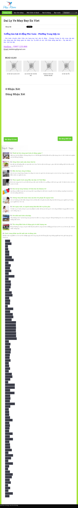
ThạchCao (8, 477)
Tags (11, 148)
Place (7, 441)
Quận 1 (7, 444)
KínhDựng (8, 374)
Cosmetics (8, 292)
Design (7, 303)
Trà (6, 485)
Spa (6, 469)
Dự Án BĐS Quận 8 (10, 333)
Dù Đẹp (7, 311)
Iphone (7, 368)
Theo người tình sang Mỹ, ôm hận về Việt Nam (29, 180)
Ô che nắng (9, 433)
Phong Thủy (9, 439)
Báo (7, 262)
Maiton (8, 395)
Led (7, 382)
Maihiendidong (10, 393)
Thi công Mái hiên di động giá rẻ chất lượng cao (29, 224)
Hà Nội (7, 355)
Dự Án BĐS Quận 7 (10, 330)
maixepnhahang (10, 403)
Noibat (7, 425)
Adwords (8, 243)
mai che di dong (14, 505)
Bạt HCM (8, 265)
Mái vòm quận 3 (10, 387)
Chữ (7, 279)
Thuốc (7, 479)
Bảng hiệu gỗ (9, 260)
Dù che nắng (9, 308)
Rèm (7, 452)
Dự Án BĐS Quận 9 (10, 336)
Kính (7, 371)
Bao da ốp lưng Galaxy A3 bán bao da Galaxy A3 (29, 189)
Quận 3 (8, 447)
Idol (7, 363)
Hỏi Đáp (8, 360)
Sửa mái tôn (9, 474)
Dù (6, 306)
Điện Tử (8, 344)
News (7, 412)
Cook (7, 289)
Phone (7, 436)
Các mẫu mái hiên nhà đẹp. (21, 215)
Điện (7, 341)
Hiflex (7, 357)
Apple (7, 251)
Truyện (8, 488)
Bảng (7, 254)
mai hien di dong (4, 505)
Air (6, 246)
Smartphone (9, 463)
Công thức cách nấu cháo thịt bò (23, 162)
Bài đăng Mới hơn (65, 139)
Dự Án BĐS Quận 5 (10, 327)
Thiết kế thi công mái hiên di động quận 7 (27, 153)
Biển (7, 273)
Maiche (7, 390)
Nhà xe (7, 417)
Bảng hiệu (8, 257)
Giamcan (8, 349)
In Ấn (7, 365)
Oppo (7, 431)
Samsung (8, 458)
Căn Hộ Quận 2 (10, 276)
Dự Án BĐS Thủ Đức (11, 338)
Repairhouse (9, 455)
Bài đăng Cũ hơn (11, 139)
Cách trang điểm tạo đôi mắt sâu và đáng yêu (20, 233)
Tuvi (7, 490)
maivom (8, 398)
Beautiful (8, 270)
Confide (8, 287)
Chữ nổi (8, 281)
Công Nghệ (9, 295)
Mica (7, 409)
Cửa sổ (8, 300)
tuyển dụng (9, 493)
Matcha (8, 406)
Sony (7, 466)
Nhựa (7, 422)
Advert (7, 241)
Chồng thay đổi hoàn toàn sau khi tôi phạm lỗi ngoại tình (33, 198)
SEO (7, 460)
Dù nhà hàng (9, 317)
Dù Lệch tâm (9, 314)
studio (7, 471)
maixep (7, 401)
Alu (7, 249)
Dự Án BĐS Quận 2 (10, 322)
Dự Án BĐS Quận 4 (10, 325)
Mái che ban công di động (21, 171)
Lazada (8, 379)
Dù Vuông (8, 319)
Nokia (7, 428)
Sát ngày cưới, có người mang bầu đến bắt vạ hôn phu (31, 206)
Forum (7, 346)
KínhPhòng (9, 376)
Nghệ (7, 414)
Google (8, 352)
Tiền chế (8, 482)
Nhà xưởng (9, 420)
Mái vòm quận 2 (10, 384)
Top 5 (4, 148)
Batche (7, 268)
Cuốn (7, 298)
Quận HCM (8, 450)
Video (7, 496)
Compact (8, 284)
